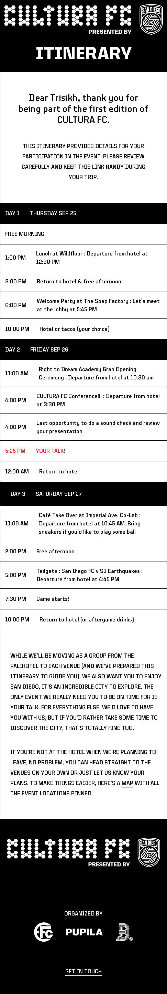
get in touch (83, 972)
